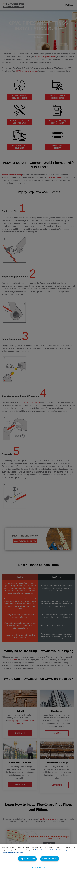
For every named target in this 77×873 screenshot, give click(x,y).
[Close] (74, 847)
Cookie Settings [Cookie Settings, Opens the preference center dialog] (38, 867)
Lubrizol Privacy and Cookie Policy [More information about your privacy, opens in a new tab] (47, 850)
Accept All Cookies (49, 859)
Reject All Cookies (27, 859)
